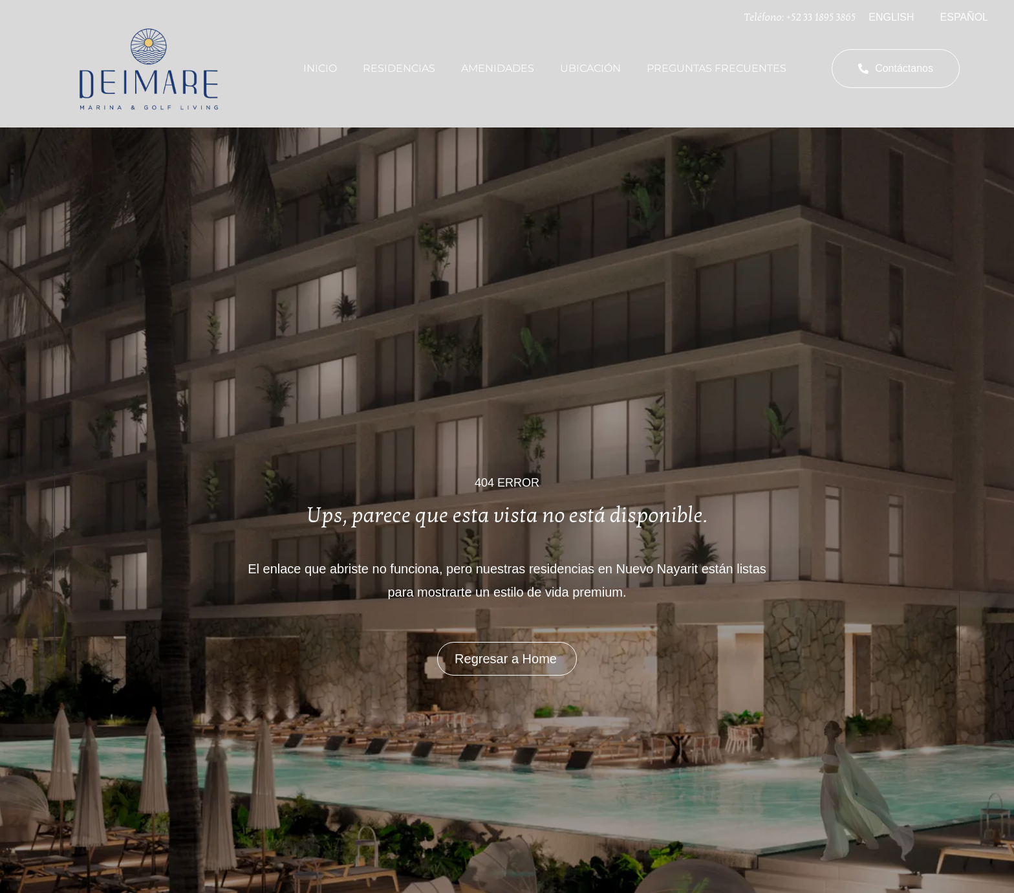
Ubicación (590, 68)
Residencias (399, 68)
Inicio (320, 68)
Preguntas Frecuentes (716, 68)
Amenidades (497, 68)
